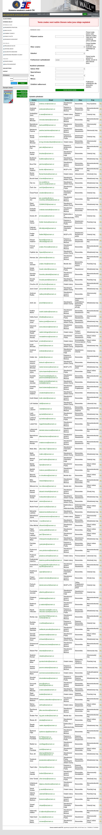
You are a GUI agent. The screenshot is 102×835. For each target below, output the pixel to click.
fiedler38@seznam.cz (46, 234)
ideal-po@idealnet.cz (46, 753)
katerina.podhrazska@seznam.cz (50, 560)
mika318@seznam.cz (46, 481)
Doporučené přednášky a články (13, 54)
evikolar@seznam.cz (46, 351)
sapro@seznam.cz (45, 572)
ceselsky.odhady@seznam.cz (49, 200)
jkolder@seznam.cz (46, 357)
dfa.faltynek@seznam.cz (47, 228)
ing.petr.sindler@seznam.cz (48, 715)
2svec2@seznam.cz (46, 755)
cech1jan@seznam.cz (46, 187)
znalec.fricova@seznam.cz (48, 247)
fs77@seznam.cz (45, 737)
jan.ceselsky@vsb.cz (46, 198)
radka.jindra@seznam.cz (47, 294)
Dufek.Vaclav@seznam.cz (48, 222)
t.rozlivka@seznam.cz (46, 623)
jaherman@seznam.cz (46, 257)
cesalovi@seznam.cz (46, 193)
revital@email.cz (45, 383)
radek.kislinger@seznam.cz (48, 332)
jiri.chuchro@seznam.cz (47, 284)
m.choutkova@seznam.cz (48, 475)
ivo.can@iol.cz (44, 182)
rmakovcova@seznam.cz (47, 442)
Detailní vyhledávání (93, 14)
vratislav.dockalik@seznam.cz (49, 209)
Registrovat (14, 83)
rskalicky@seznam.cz (46, 656)
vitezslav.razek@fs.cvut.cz (48, 610)
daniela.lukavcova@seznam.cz (49, 430)
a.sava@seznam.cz (46, 114)
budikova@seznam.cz (46, 159)
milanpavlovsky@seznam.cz (48, 539)
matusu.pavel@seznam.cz (48, 470)
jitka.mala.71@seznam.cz (48, 449)
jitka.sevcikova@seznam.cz (48, 710)
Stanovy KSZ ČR (8, 36)
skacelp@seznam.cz (46, 651)
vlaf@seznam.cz (45, 403)
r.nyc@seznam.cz (45, 521)
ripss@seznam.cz (45, 465)
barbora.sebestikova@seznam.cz (50, 699)
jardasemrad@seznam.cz (48, 634)
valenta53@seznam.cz (47, 794)
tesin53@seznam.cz (46, 685)
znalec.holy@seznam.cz (47, 264)
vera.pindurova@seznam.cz (48, 550)
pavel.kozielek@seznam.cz (48, 377)
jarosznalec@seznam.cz (47, 289)
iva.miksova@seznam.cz (47, 486)
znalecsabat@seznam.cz (47, 690)
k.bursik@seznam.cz (46, 178)
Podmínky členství (9, 33)
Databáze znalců (7, 21)
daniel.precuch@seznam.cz (48, 585)
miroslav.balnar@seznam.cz (48, 120)
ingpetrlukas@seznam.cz (47, 424)
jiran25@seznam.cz (46, 303)
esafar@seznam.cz (45, 694)
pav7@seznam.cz (45, 534)
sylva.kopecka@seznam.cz (48, 371)
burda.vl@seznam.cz (46, 169)
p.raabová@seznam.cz (47, 604)
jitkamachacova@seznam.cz (49, 436)
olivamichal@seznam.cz (47, 525)
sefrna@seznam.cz (45, 705)
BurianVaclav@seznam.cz (48, 174)
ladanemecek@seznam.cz (48, 512)
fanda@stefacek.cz (45, 739)
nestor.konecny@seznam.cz (48, 367)
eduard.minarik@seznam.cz (48, 491)
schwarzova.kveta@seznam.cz (49, 644)
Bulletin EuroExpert (10, 64)
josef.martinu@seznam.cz (48, 459)
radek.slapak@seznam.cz (48, 725)
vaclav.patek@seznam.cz (47, 530)
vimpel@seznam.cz (46, 805)
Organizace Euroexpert (11, 39)
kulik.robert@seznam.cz (47, 398)
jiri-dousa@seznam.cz (46, 216)
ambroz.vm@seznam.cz (47, 104)
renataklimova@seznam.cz (48, 336)
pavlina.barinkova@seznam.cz (49, 130)
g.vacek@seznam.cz (46, 789)
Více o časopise (23, 96)
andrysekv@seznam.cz (47, 109)
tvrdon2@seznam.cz (46, 773)
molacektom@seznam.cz (47, 497)
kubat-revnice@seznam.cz (48, 381)
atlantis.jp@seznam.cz (47, 592)
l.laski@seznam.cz (45, 409)
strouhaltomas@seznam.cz (48, 678)
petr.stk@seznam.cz (46, 147)
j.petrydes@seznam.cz (47, 544)
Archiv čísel (24, 93)
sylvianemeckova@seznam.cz (49, 516)
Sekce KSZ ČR (95, 16)
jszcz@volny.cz (44, 683)
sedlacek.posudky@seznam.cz (49, 629)
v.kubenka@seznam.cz (47, 393)
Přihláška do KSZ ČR (9, 45)
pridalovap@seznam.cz (47, 598)
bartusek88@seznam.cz (47, 125)
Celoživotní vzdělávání (10, 51)
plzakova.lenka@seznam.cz (48, 556)
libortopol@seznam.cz (46, 767)
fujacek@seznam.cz (46, 252)
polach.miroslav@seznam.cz (49, 578)
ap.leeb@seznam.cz (46, 414)
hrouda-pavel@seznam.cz (48, 280)
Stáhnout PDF (23, 91)
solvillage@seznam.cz (46, 744)
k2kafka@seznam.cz (46, 317)
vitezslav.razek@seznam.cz (48, 611)
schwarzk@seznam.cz (46, 639)
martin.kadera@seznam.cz (48, 311)
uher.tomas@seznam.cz (47, 778)
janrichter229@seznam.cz (48, 616)
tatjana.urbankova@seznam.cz (49, 784)
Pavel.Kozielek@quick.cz (47, 376)
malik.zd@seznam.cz (46, 454)
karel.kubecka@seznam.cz (48, 387)
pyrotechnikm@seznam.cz (48, 661)
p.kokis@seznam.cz (46, 341)
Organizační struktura (10, 27)
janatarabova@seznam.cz (48, 760)
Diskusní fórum (7, 68)
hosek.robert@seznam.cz (48, 269)
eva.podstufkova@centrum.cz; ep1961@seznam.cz (49, 565)
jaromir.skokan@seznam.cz (48, 667)
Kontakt (5, 71)
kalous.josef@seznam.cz (47, 321)
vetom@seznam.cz (45, 501)
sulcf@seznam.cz (45, 749)
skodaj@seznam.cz (46, 720)
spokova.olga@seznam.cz (48, 731)
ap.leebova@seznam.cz (47, 418)
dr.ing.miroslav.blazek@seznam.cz (51, 142)
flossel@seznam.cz (45, 240)
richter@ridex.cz (44, 618)
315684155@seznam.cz (47, 204)
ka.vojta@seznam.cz (46, 817)
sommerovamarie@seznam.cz (49, 673)
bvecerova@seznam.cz (47, 799)
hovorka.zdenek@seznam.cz (49, 274)
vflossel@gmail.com (46, 241)
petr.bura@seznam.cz (46, 164)
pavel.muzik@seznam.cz (47, 506)
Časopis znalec (8, 61)
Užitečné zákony (8, 48)
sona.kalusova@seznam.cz (48, 327)
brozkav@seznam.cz (46, 153)
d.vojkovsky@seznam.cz (47, 811)
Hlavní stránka (7, 18)
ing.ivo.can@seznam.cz (47, 184)
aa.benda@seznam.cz (46, 136)
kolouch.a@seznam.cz (47, 362)
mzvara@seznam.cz (46, 821)
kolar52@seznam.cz (46, 345)
